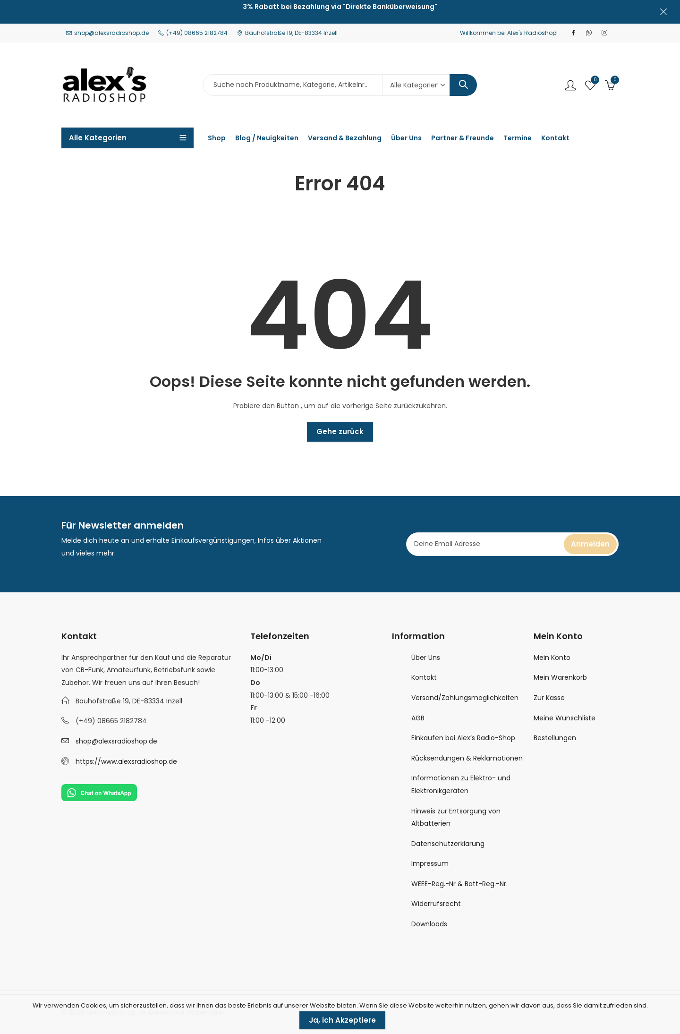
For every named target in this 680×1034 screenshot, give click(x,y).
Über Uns (425, 657)
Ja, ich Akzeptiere (342, 1020)
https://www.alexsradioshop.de (126, 761)
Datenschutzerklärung (447, 843)
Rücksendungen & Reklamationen (467, 758)
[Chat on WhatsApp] (99, 792)
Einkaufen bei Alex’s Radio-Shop (463, 738)
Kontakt (424, 677)
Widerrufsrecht (436, 903)
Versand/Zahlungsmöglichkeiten (464, 697)
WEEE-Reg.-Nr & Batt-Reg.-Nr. (459, 884)
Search (463, 85)
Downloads (429, 924)
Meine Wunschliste (564, 718)
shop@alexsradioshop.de (116, 741)
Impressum (430, 863)
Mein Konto (552, 657)
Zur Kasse (549, 697)
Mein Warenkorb (560, 677)
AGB (418, 718)
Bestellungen (555, 738)
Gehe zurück (340, 431)
